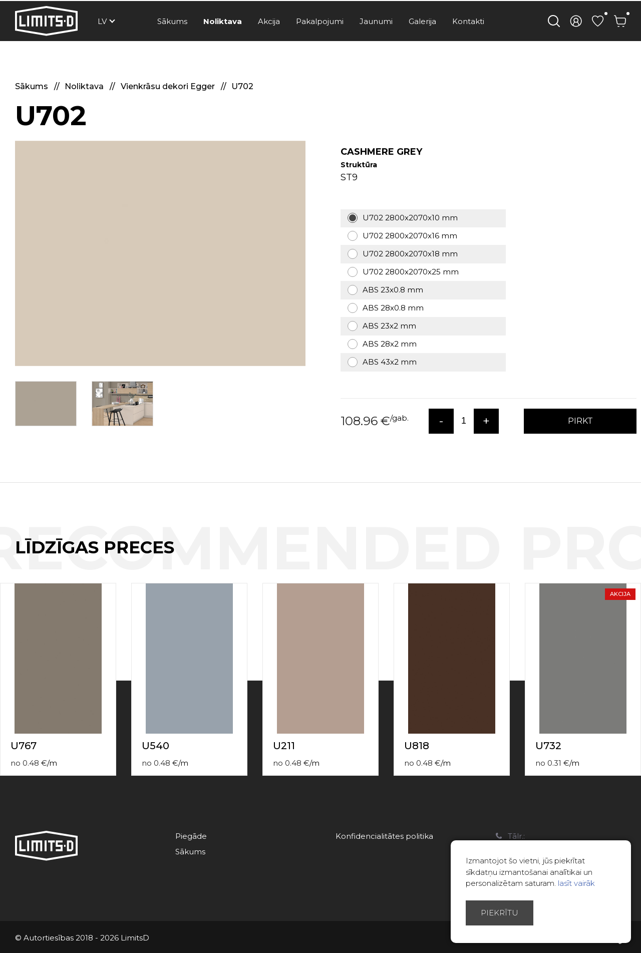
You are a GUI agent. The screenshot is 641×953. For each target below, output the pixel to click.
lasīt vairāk (576, 883)
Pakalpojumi (320, 21)
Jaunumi (376, 21)
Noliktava (222, 21)
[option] (160, 253)
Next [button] (635, 558)
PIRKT (580, 421)
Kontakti (468, 21)
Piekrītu (499, 912)
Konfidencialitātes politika (384, 836)
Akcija (269, 21)
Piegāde (191, 836)
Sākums (172, 21)
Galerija (422, 21)
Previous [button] (615, 558)
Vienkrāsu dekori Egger (169, 86)
